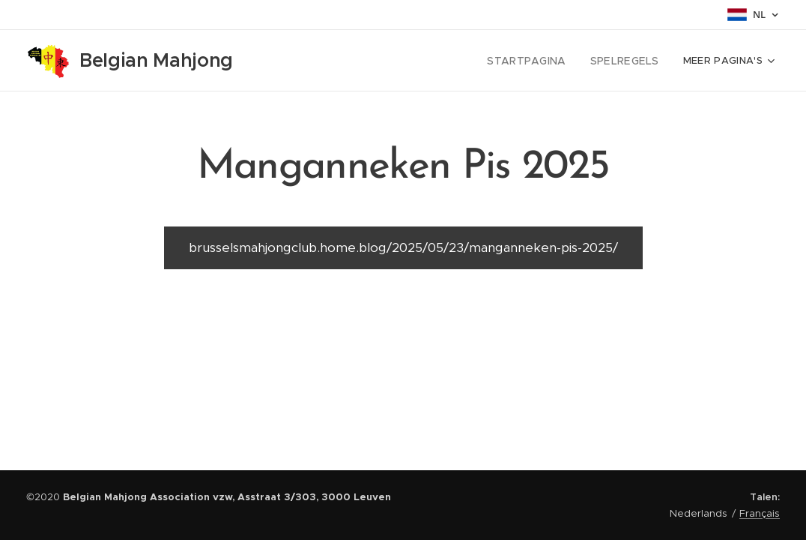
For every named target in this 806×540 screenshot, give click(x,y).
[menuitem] (431, 61)
